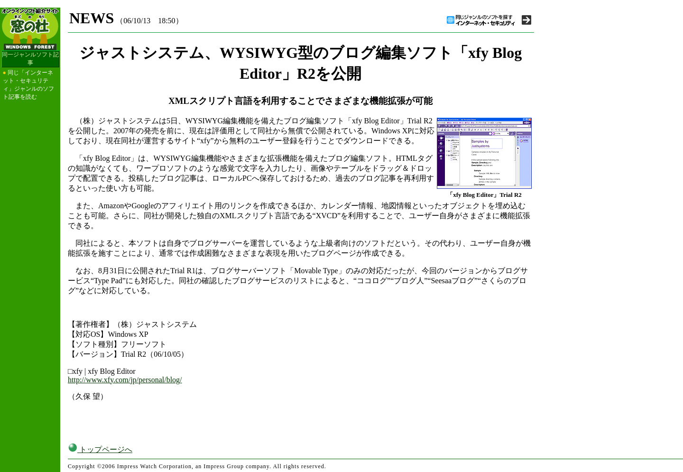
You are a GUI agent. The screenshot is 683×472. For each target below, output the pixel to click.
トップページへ (100, 449)
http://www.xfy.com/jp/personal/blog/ (125, 380)
